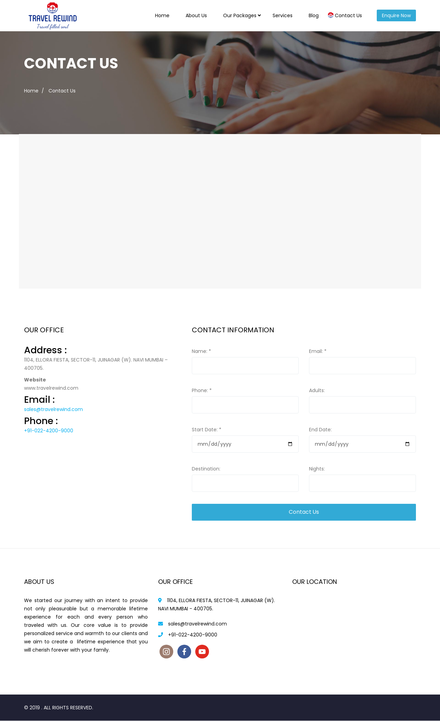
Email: (318, 351)
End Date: (320, 429)
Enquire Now (396, 15)
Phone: (202, 390)
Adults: (317, 390)
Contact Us (348, 15)
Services (283, 15)
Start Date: (206, 429)
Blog (314, 15)
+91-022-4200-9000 (48, 430)
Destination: (206, 468)
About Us (196, 15)
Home (162, 15)
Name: (201, 351)
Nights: (317, 468)
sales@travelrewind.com (53, 409)
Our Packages (239, 15)
